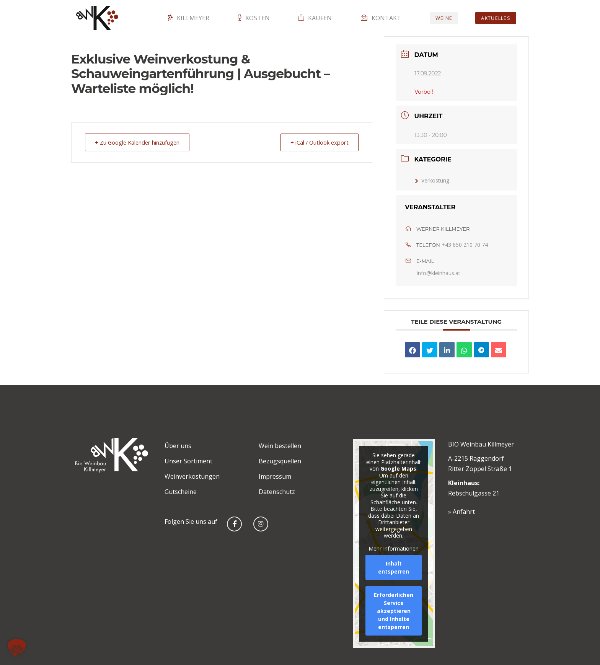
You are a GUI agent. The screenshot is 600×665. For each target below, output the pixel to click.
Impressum (275, 476)
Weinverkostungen (192, 476)
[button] (17, 648)
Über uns (178, 446)
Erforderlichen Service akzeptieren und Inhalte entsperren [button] (393, 611)
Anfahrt (464, 511)
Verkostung (431, 180)
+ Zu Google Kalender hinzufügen (139, 142)
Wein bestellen (280, 446)
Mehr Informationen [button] (393, 548)
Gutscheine (181, 491)
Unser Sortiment (188, 461)
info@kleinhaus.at (438, 273)
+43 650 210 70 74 (465, 244)
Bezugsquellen (280, 461)
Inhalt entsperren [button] (393, 567)
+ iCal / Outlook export (317, 142)
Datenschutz (277, 491)
